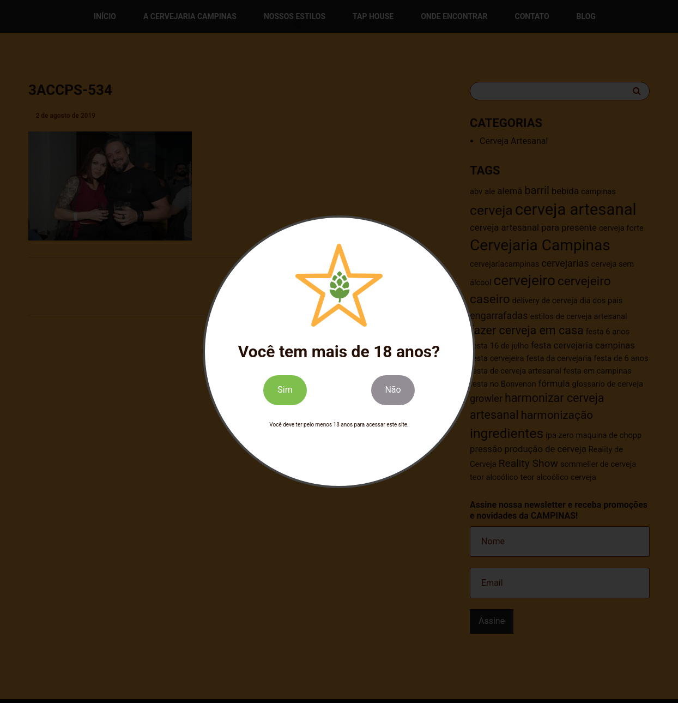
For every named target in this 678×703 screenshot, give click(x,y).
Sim (284, 389)
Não (393, 389)
